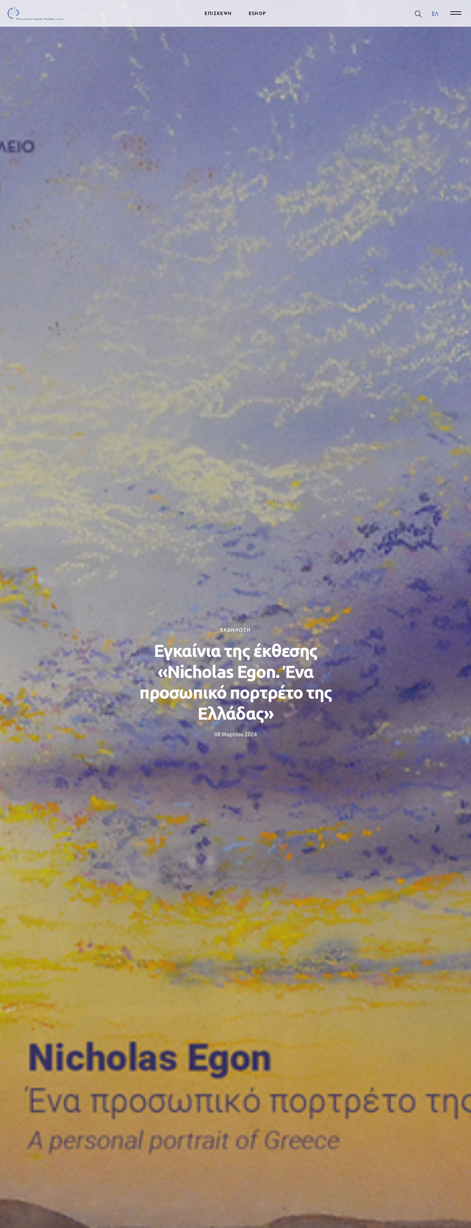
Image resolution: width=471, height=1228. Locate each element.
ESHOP (257, 13)
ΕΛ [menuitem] (435, 13)
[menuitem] (435, 13)
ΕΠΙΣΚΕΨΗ (218, 13)
